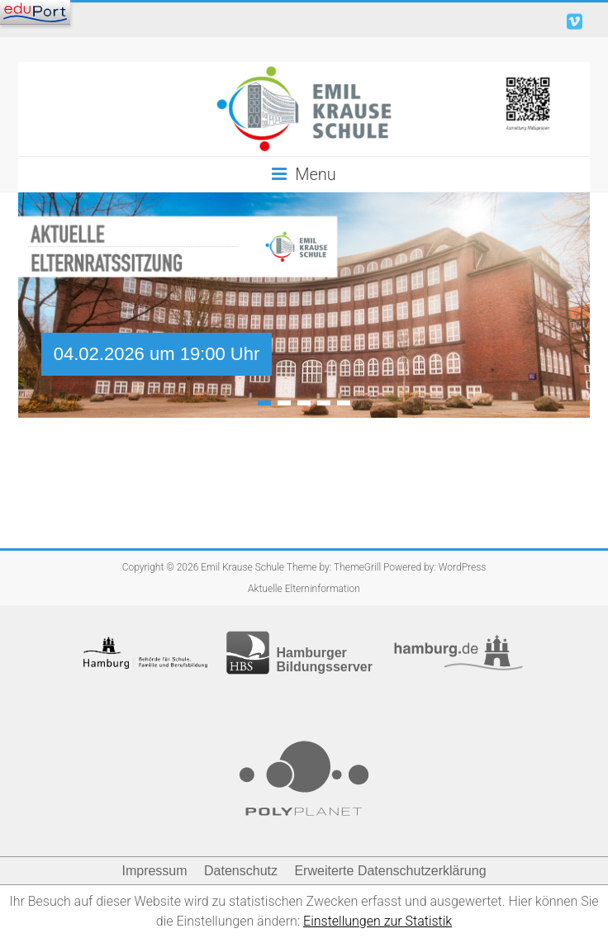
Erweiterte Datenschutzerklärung (390, 871)
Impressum (154, 871)
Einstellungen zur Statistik (377, 921)
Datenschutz (241, 871)
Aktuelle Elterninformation (304, 589)
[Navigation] (35, 12)
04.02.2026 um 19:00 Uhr (157, 353)
